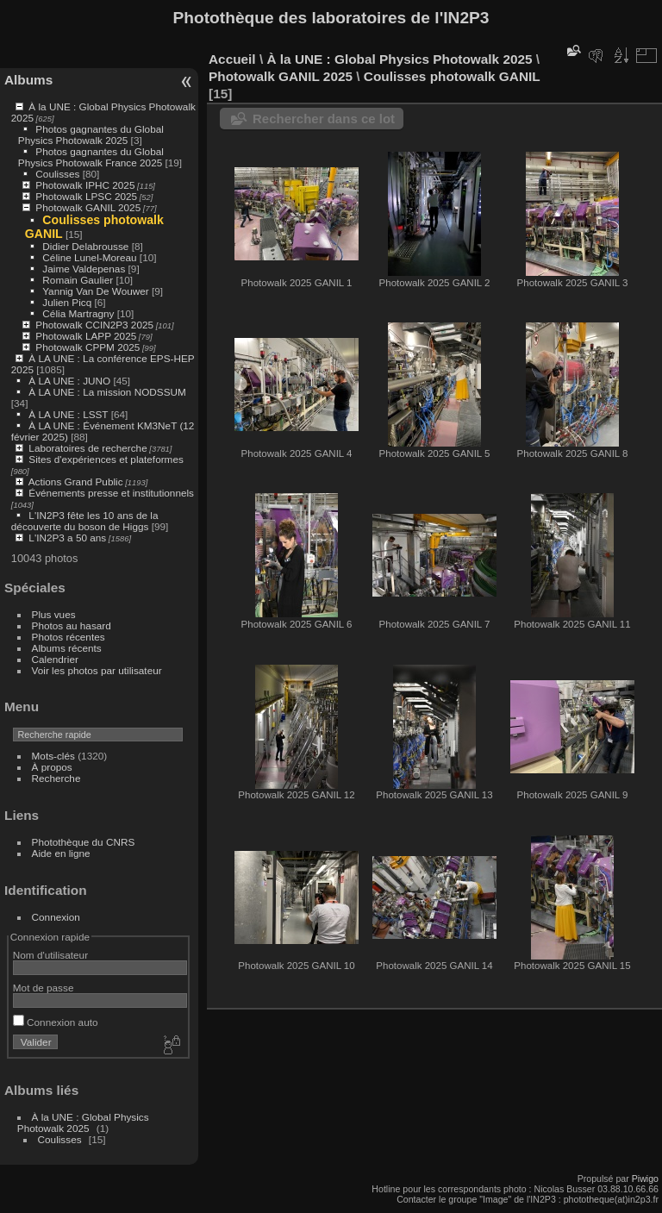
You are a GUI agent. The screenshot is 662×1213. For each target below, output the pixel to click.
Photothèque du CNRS (83, 841)
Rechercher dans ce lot (324, 118)
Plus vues (54, 614)
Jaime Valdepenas (83, 268)
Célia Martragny (78, 313)
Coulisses (57, 173)
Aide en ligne (61, 853)
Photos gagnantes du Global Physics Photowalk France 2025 (91, 157)
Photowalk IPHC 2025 (84, 185)
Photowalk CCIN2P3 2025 (94, 324)
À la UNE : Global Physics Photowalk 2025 (83, 1122)
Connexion (56, 916)
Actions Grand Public (75, 481)
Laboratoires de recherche (87, 447)
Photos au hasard (71, 625)
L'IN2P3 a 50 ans (67, 537)
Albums (28, 79)
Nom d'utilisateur (50, 954)
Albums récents (67, 647)
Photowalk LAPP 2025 (85, 335)
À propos (52, 766)
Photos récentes (68, 636)
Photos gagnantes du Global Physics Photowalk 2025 (91, 134)
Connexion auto (55, 1022)
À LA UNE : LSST (68, 414)
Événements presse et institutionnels (111, 492)
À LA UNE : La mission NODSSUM (106, 391)
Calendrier (55, 659)
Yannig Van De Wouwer (95, 291)
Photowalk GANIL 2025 (88, 207)
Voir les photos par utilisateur (97, 670)
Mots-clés (53, 755)
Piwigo (645, 1178)
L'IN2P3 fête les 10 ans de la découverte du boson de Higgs (85, 521)
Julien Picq (66, 302)
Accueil (232, 59)
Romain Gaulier (77, 279)
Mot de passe (43, 987)
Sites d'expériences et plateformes (105, 459)
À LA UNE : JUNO (70, 380)
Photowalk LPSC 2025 (86, 196)
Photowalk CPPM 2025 (87, 347)
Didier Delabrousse (85, 246)
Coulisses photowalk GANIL (452, 76)
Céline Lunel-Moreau (89, 257)
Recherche (56, 778)
